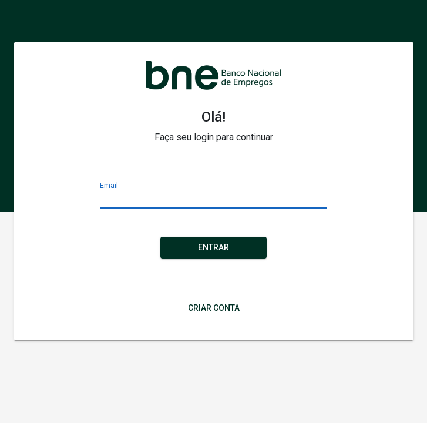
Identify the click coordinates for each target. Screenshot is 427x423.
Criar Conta (214, 307)
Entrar (213, 247)
